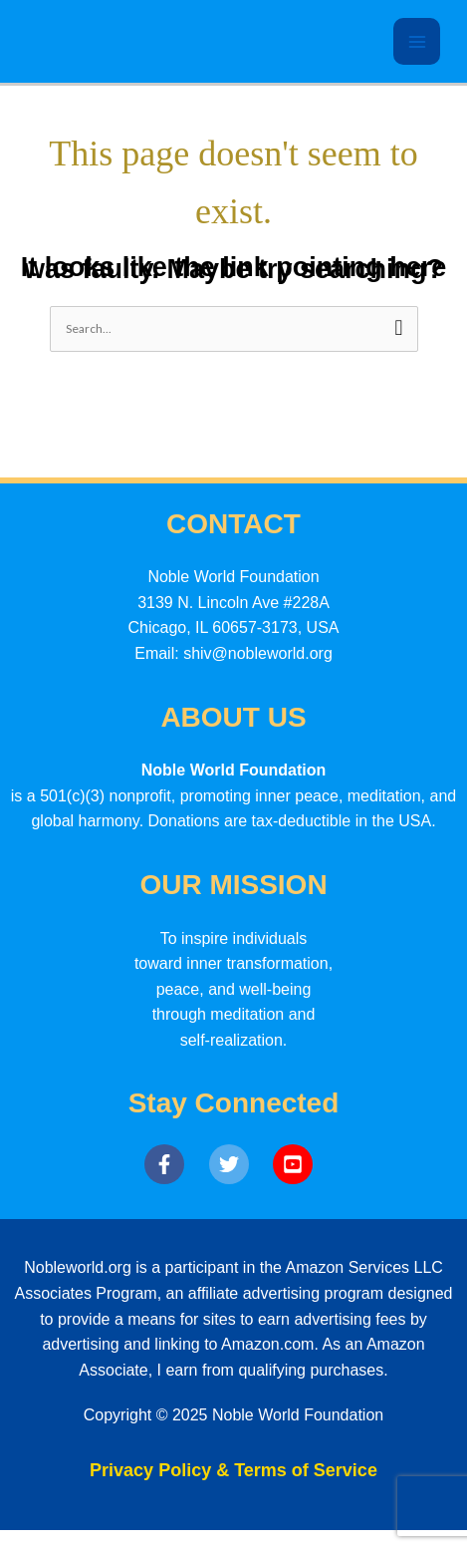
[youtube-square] (298, 1164)
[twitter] (239, 1164)
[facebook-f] (174, 1164)
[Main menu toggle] (416, 41)
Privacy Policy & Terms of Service (233, 1470)
